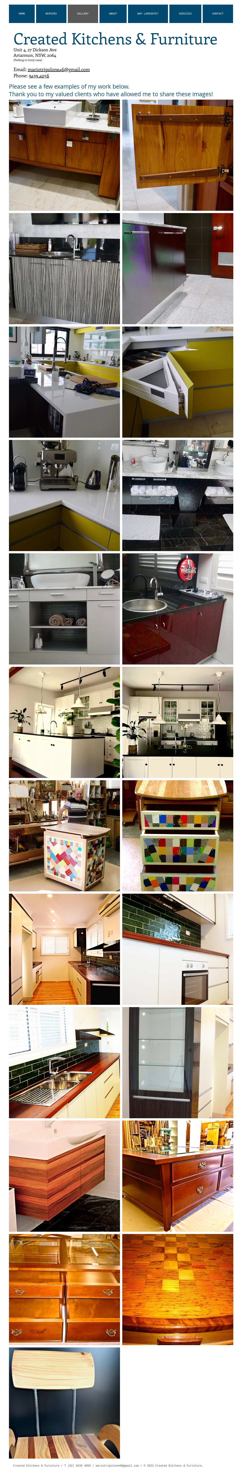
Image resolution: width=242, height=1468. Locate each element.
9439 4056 (39, 75)
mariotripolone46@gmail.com (59, 69)
